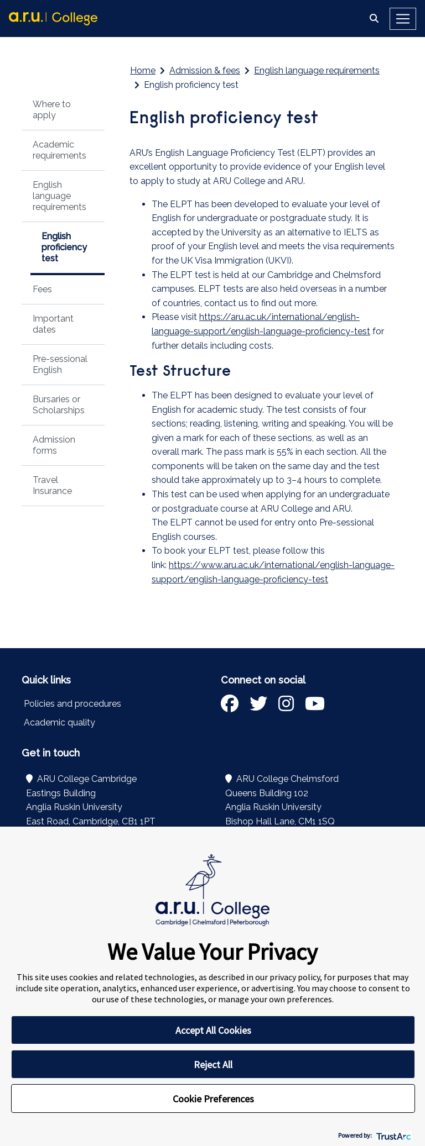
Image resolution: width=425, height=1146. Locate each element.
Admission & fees (204, 70)
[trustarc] (392, 1135)
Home (143, 70)
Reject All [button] (213, 1064)
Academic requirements (59, 150)
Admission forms (54, 445)
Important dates (53, 324)
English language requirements (59, 196)
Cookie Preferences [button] (213, 1098)
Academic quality (59, 722)
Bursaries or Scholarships (59, 405)
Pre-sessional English (60, 364)
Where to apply (52, 109)
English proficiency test (64, 247)
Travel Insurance (52, 485)
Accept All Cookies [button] (213, 1030)
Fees (42, 289)
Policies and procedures (72, 703)
